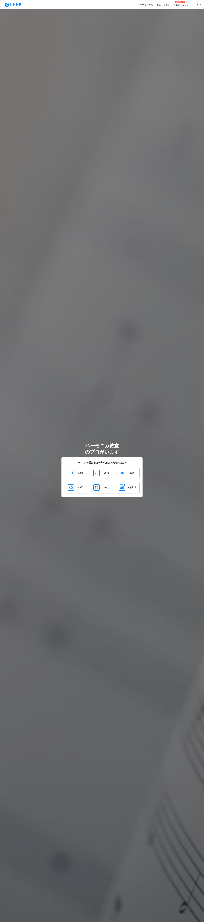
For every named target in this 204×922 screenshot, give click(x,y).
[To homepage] (13, 4)
